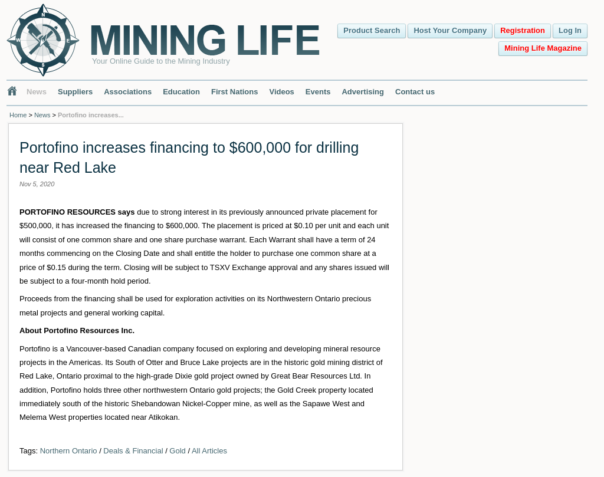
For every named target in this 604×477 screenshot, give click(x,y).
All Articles (209, 450)
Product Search (371, 30)
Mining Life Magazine (543, 48)
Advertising (363, 91)
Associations (128, 91)
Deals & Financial (133, 450)
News (37, 91)
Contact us (415, 91)
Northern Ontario (68, 450)
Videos (281, 91)
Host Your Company (450, 30)
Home (18, 115)
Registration (522, 30)
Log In (570, 30)
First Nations (234, 91)
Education (181, 91)
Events (318, 91)
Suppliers (75, 91)
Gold (177, 450)
